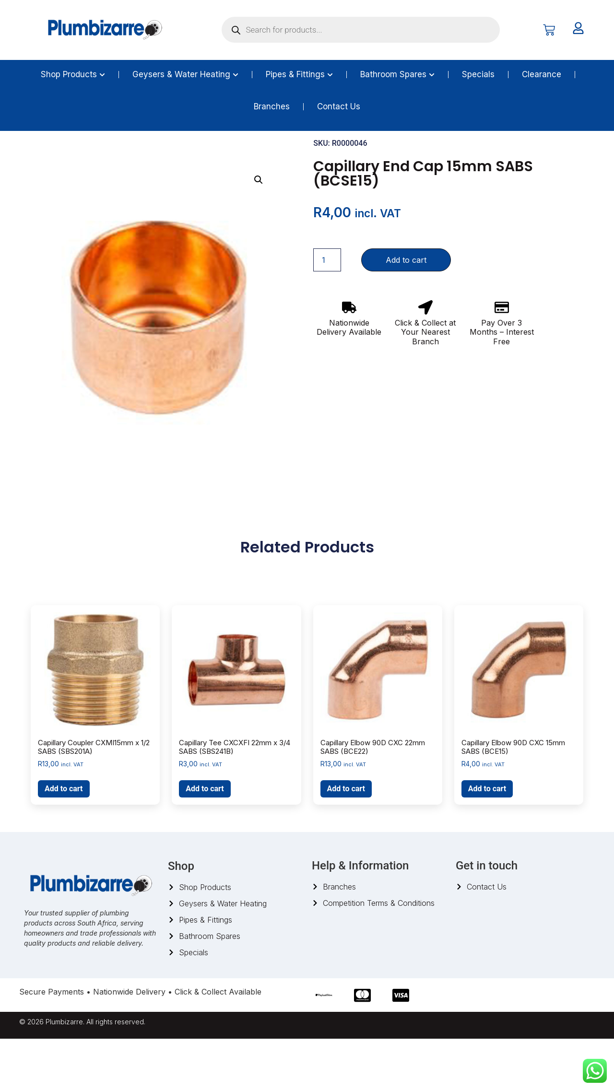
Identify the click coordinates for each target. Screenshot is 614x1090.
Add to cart (406, 311)
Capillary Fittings (163, 155)
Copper (119, 155)
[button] (258, 231)
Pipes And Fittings (73, 155)
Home (28, 155)
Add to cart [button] (64, 840)
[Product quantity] (327, 311)
